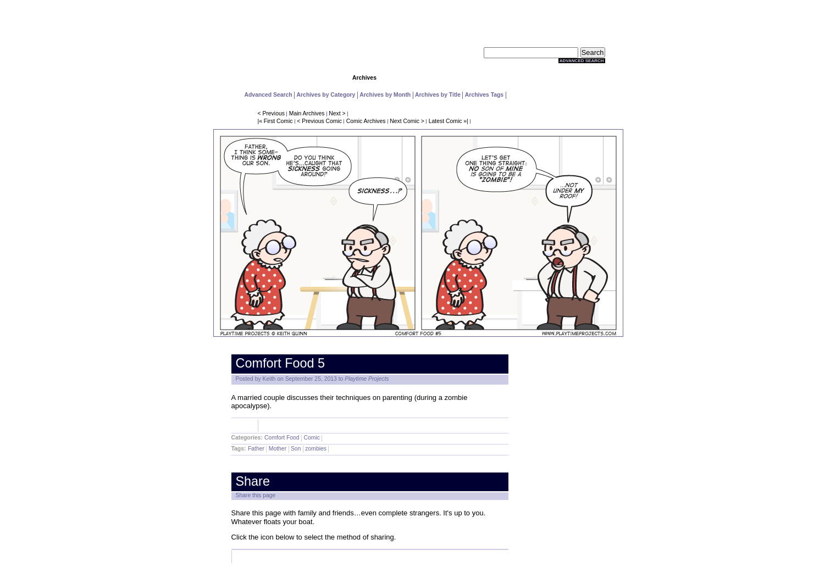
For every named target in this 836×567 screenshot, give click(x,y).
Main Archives (307, 113)
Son (296, 449)
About (578, 78)
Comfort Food (282, 438)
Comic (311, 438)
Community (418, 78)
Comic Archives (366, 121)
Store (471, 78)
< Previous (271, 113)
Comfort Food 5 (280, 363)
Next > (337, 113)
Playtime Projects (367, 379)
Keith (269, 379)
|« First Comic (275, 121)
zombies (315, 449)
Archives (364, 78)
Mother (277, 449)
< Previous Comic (319, 121)
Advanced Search (582, 60)
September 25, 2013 (311, 379)
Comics (311, 78)
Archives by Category (326, 95)
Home (257, 78)
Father (256, 449)
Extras (525, 78)
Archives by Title (438, 95)
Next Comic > (407, 121)
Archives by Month (385, 95)
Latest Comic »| (448, 121)
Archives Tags (484, 95)
